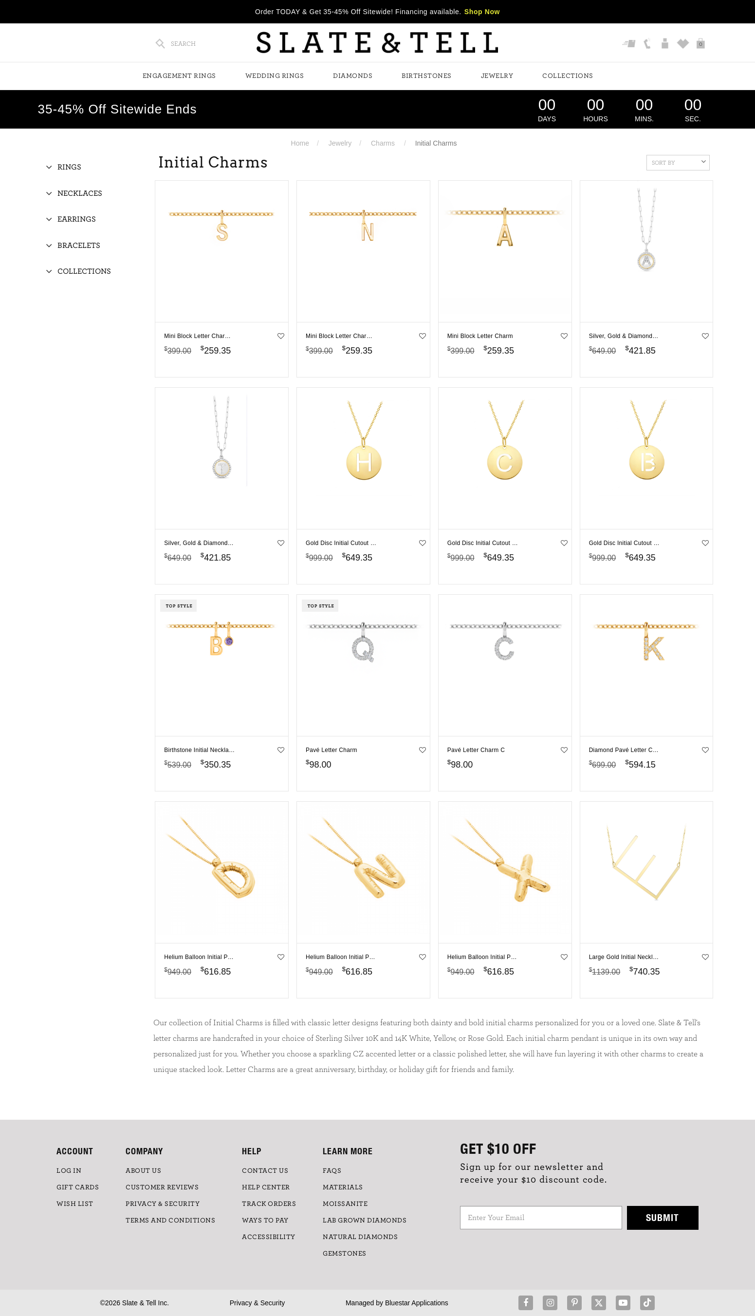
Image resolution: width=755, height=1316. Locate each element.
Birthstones (427, 76)
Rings (69, 167)
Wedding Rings (274, 76)
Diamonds (352, 76)
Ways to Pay (265, 1220)
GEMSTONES (345, 1253)
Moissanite (345, 1204)
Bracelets (78, 245)
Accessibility (268, 1237)
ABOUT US (143, 1170)
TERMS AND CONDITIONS (170, 1220)
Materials (343, 1187)
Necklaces (79, 193)
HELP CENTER (266, 1187)
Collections (567, 76)
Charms (383, 143)
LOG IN (68, 1170)
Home (300, 143)
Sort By (679, 162)
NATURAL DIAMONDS (360, 1237)
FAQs (332, 1170)
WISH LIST (74, 1204)
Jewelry (497, 76)
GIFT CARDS (77, 1187)
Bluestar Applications (416, 1303)
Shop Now (482, 12)
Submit (662, 1217)
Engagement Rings (179, 76)
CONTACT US (265, 1170)
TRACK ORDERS (269, 1204)
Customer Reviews (162, 1187)
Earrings (76, 219)
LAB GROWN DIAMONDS (364, 1220)
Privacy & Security (257, 1303)
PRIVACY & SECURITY (163, 1204)
